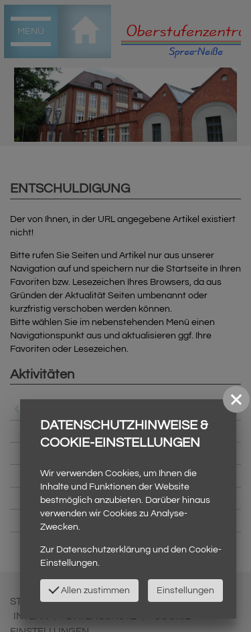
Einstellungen (185, 590)
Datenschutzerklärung (103, 549)
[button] (236, 399)
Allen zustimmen (89, 589)
